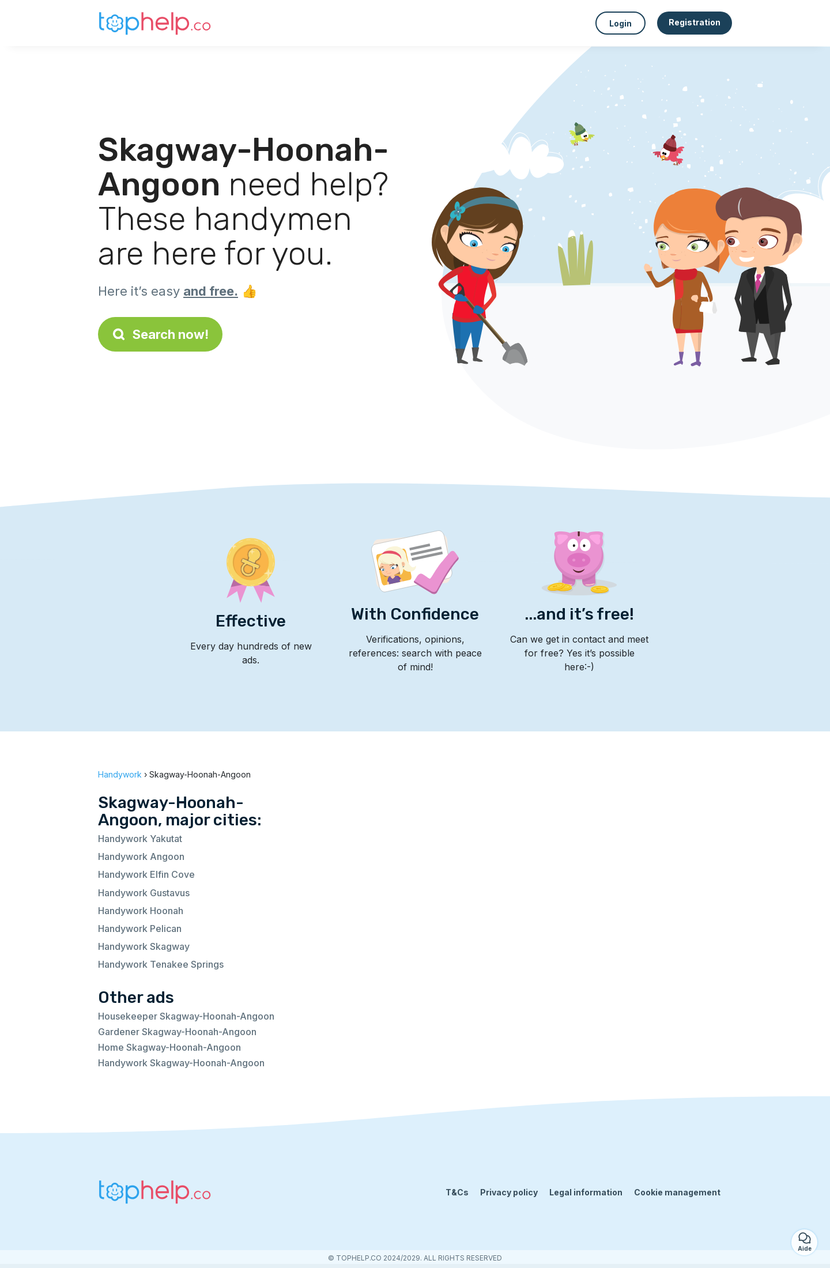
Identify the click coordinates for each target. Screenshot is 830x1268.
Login (620, 23)
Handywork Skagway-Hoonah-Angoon (181, 1063)
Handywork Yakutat (140, 838)
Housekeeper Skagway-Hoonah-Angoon (186, 1016)
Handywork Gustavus (144, 893)
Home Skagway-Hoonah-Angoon (169, 1047)
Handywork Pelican (140, 928)
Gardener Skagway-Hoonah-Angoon (177, 1031)
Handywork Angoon (141, 856)
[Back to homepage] (155, 23)
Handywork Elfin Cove (146, 874)
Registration (694, 22)
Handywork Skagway (144, 946)
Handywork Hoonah (140, 910)
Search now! (160, 334)
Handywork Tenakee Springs (161, 964)
